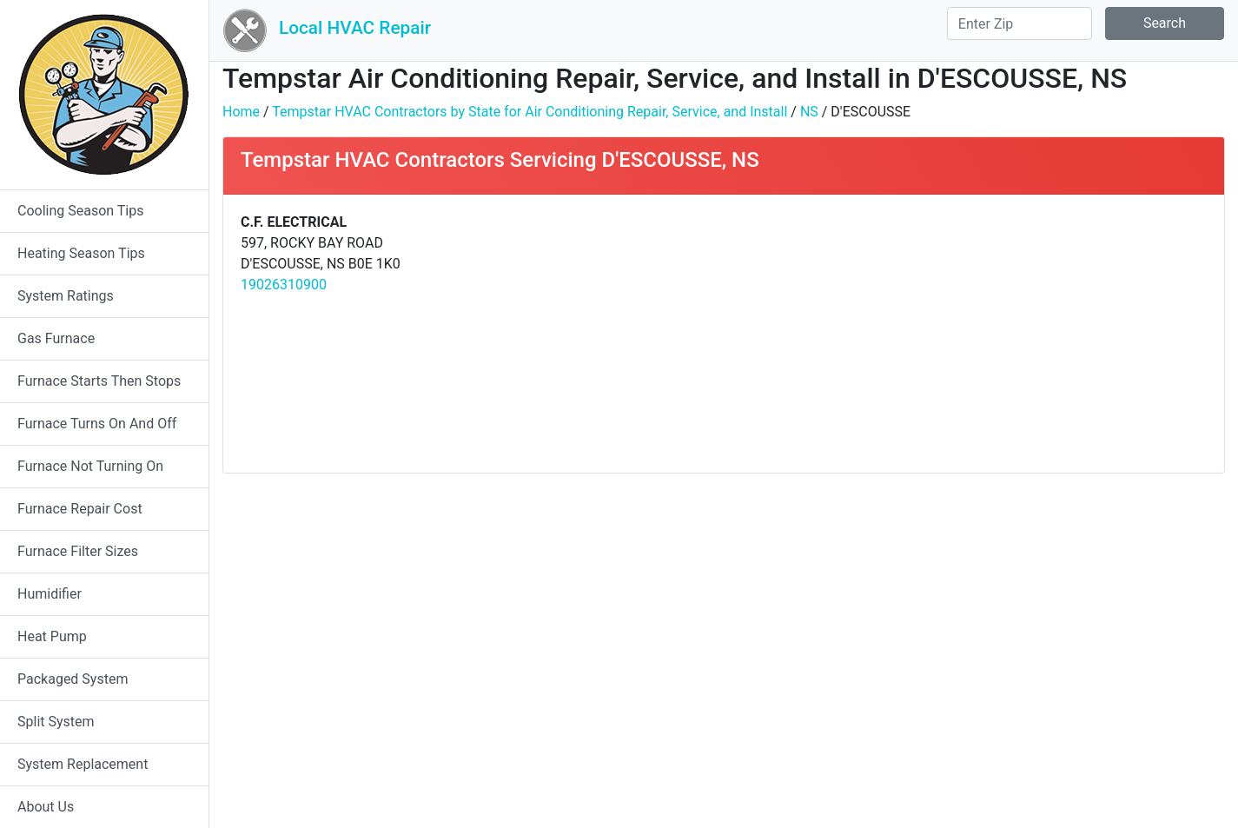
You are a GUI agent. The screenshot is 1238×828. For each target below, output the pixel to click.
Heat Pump (52, 636)
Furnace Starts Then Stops (99, 381)
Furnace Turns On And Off (96, 423)
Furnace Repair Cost (79, 508)
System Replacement (82, 764)
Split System (56, 721)
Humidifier (49, 594)
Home (241, 111)
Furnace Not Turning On (90, 466)
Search (1164, 23)
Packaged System (72, 679)
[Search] (1019, 23)
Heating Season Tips (81, 253)
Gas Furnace (56, 338)
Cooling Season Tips (80, 210)
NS (809, 111)
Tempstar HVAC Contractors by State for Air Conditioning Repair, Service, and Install (529, 111)
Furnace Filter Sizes (77, 551)
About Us (45, 806)
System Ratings (65, 296)
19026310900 (284, 284)
